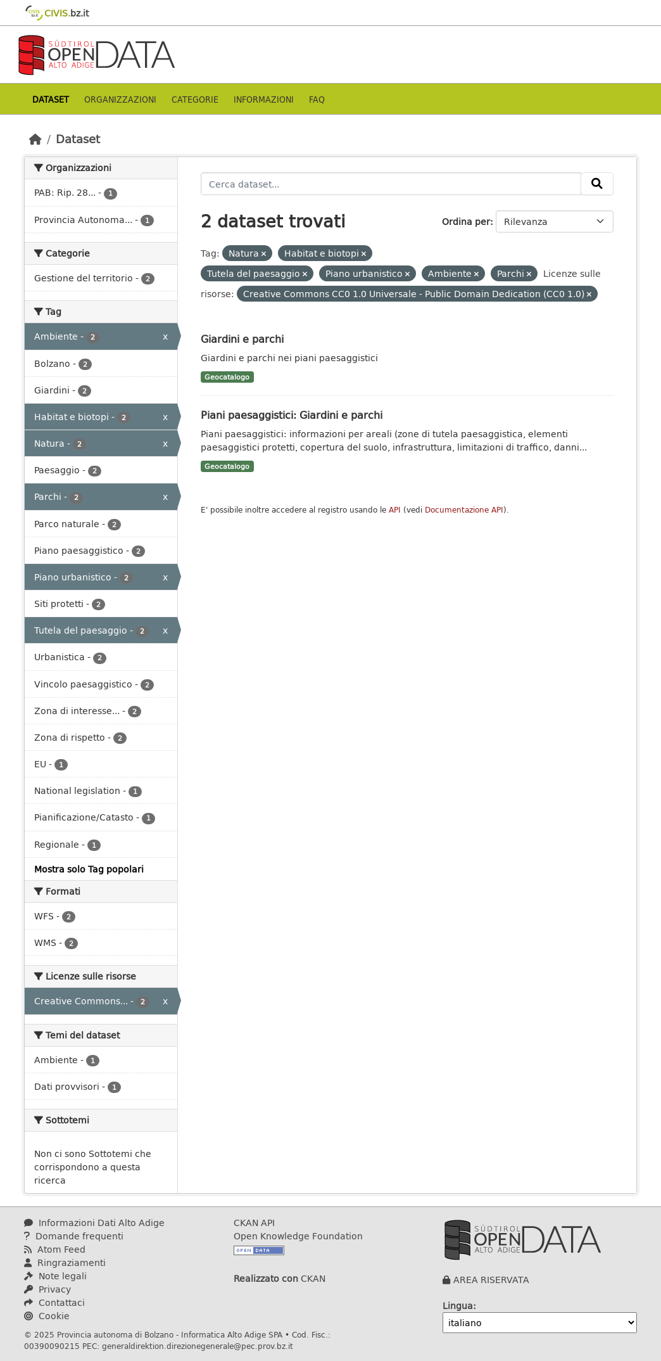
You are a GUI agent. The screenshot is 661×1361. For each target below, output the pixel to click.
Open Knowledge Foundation (298, 1236)
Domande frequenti (73, 1236)
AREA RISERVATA (491, 1279)
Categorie (195, 99)
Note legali (55, 1275)
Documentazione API (464, 510)
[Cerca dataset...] (391, 183)
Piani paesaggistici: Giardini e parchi (291, 415)
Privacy (47, 1289)
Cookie (47, 1315)
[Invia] (597, 183)
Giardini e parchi (242, 339)
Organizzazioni (120, 99)
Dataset (50, 99)
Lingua (458, 1305)
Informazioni (264, 99)
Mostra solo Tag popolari (89, 869)
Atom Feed (54, 1249)
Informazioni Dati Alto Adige (94, 1222)
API (395, 510)
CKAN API (254, 1222)
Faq (317, 99)
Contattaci (54, 1302)
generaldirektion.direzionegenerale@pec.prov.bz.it (197, 1345)
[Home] (35, 139)
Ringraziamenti (65, 1262)
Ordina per (466, 221)
